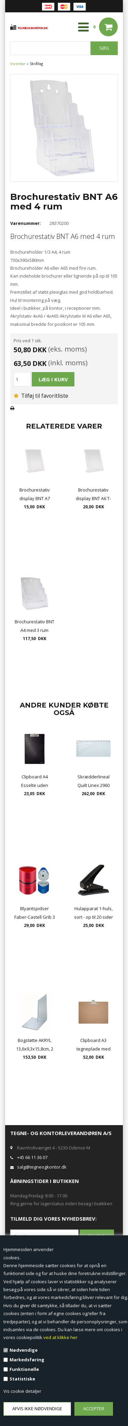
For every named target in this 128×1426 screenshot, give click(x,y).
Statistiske (22, 1379)
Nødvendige (24, 1350)
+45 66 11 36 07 (32, 1157)
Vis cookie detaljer (22, 1391)
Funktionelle (24, 1369)
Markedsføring (27, 1360)
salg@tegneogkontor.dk (42, 1167)
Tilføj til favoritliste (41, 395)
